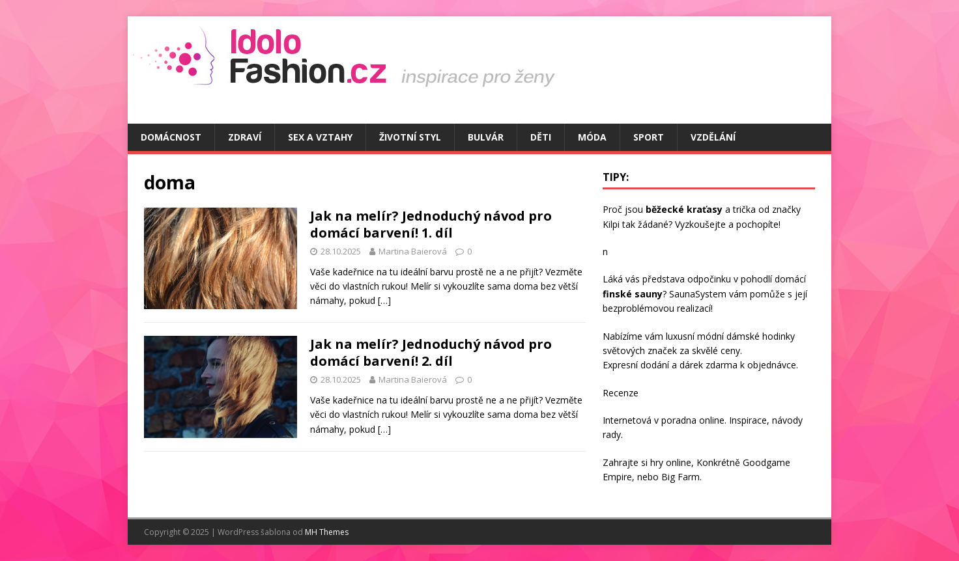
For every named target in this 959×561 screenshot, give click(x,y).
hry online (670, 462)
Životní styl (410, 137)
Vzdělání (713, 137)
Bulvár (486, 137)
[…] (384, 300)
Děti (540, 137)
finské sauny (633, 294)
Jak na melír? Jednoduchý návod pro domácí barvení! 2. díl (431, 352)
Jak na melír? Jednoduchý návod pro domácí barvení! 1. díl (431, 224)
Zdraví (244, 137)
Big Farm (680, 477)
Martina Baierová (413, 251)
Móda (592, 137)
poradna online (692, 420)
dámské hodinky (760, 336)
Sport (648, 137)
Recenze (620, 393)
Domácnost (171, 137)
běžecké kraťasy (684, 209)
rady (612, 434)
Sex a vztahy (320, 137)
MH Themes (327, 532)
